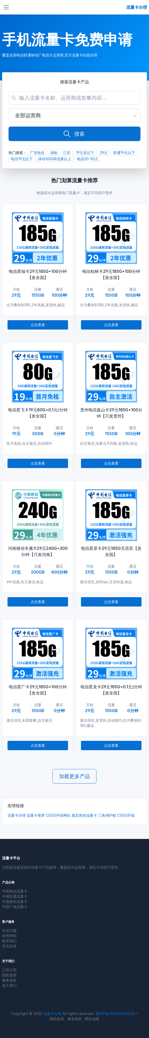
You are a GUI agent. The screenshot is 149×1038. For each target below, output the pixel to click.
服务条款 (9, 980)
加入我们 (9, 985)
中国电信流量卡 (14, 891)
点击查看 (38, 325)
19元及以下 (85, 152)
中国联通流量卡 (14, 896)
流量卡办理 (17, 815)
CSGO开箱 (126, 815)
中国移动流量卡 (14, 901)
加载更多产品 (74, 776)
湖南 (53, 152)
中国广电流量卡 (14, 906)
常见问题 (9, 930)
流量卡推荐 (36, 815)
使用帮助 (9, 935)
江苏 (66, 152)
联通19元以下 (124, 152)
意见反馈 (9, 946)
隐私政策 (9, 975)
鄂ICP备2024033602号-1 (116, 1013)
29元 (104, 152)
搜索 (74, 134)
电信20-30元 (87, 159)
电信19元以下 (22, 159)
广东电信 (37, 152)
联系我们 (9, 941)
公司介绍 (9, 970)
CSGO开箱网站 (58, 815)
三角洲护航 (107, 815)
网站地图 (92, 1019)
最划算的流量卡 (84, 815)
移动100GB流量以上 (54, 159)
